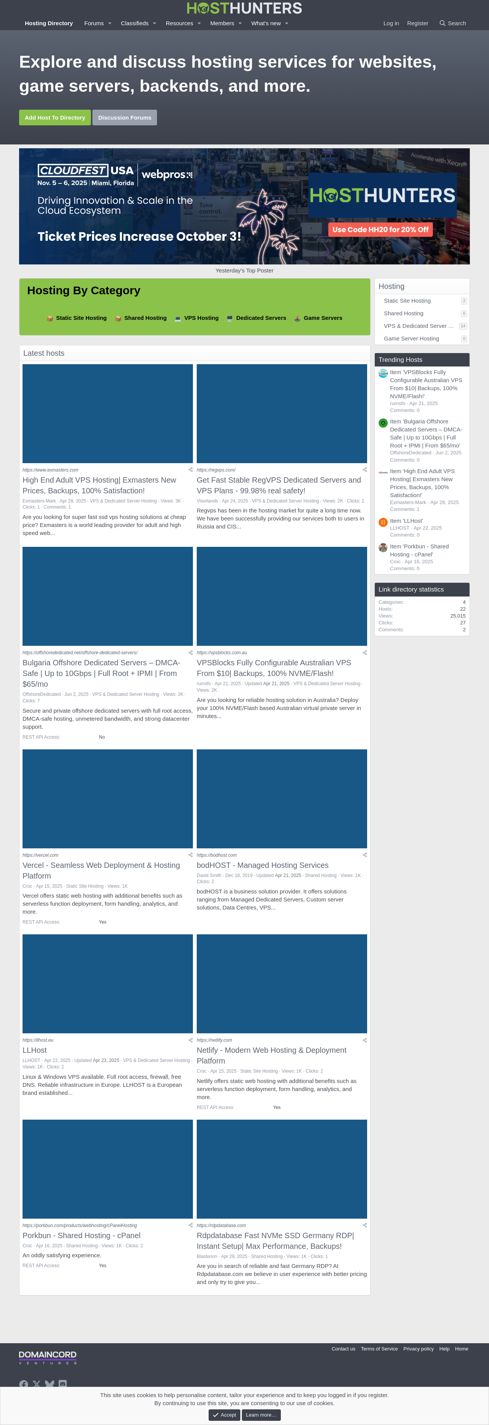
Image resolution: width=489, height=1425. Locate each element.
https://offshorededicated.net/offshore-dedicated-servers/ (80, 653)
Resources (179, 23)
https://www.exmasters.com (50, 470)
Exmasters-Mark (39, 501)
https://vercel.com (40, 856)
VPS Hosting (201, 318)
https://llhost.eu (38, 1041)
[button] (110, 23)
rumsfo (204, 684)
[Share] (190, 470)
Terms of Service (379, 1349)
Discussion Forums (124, 117)
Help (444, 1349)
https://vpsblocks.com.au (222, 653)
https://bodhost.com (217, 856)
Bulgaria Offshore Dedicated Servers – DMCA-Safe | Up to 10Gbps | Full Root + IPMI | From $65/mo (101, 674)
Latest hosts (44, 353)
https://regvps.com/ (216, 470)
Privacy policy (418, 1349)
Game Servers (323, 318)
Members (222, 23)
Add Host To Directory (55, 117)
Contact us (343, 1349)
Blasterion (207, 1258)
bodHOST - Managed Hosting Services (263, 866)
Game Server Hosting (411, 338)
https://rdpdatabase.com (221, 1227)
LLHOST (31, 1061)
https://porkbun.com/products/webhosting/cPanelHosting (80, 1227)
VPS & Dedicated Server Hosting (123, 501)
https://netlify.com (214, 1041)
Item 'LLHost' (406, 520)
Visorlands (207, 501)
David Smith (209, 876)
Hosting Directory (49, 23)
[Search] (452, 23)
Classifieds (135, 23)
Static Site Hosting (81, 318)
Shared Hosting (146, 318)
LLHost (35, 1051)
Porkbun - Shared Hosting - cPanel (82, 1237)
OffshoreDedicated (42, 695)
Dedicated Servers (261, 318)
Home (461, 1349)
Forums (94, 23)
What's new (266, 23)
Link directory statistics (411, 589)
